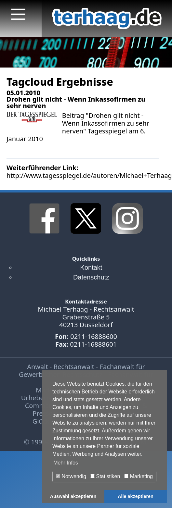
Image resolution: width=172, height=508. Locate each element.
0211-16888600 (93, 336)
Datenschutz (91, 277)
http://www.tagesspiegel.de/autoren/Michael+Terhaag (89, 175)
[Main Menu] (18, 14)
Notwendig (71, 476)
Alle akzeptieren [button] (135, 496)
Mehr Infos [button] (65, 462)
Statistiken (105, 476)
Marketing (138, 476)
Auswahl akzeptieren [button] (73, 496)
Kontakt (91, 267)
